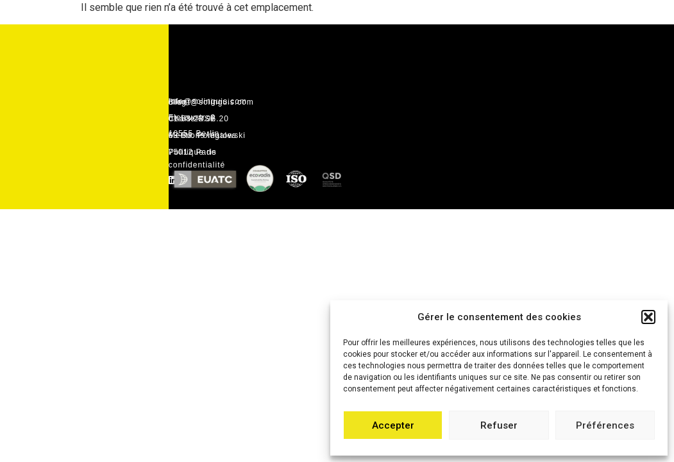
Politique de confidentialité (197, 158)
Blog (178, 102)
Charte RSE (192, 118)
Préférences (605, 425)
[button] (648, 317)
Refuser (499, 425)
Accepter (393, 425)
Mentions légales (203, 135)
